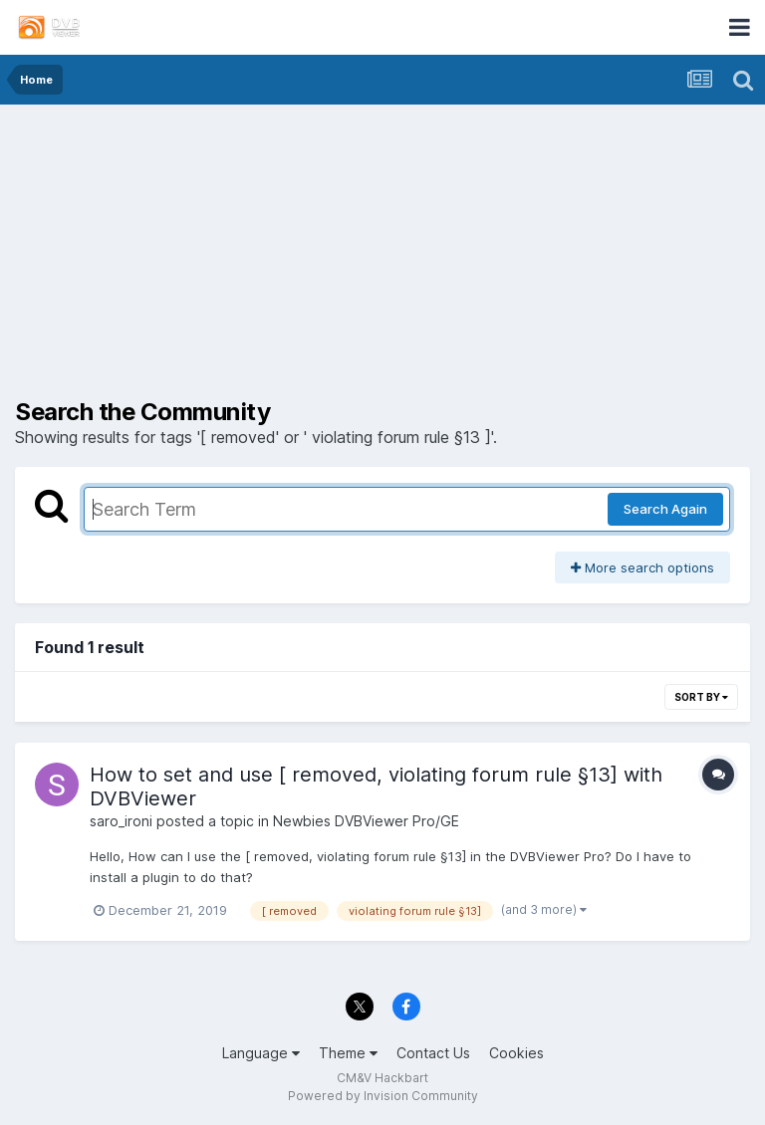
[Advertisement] (382, 258)
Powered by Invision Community (383, 1095)
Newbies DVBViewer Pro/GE (366, 820)
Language (261, 1052)
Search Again (665, 509)
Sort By (701, 697)
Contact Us (433, 1052)
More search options (642, 567)
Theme (348, 1052)
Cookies (516, 1052)
